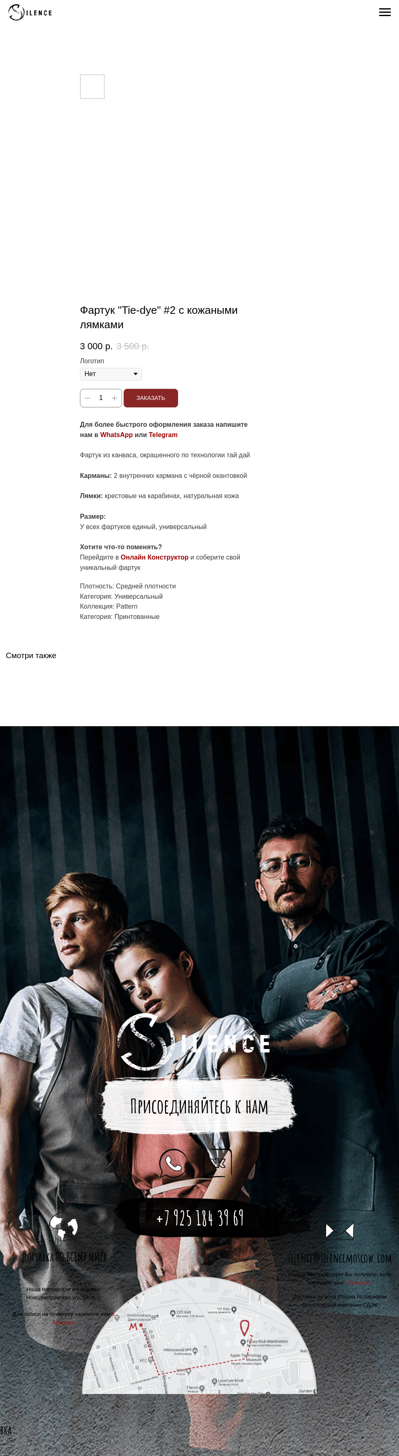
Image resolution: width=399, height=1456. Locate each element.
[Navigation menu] (385, 12)
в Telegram (358, 1283)
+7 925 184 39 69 (199, 1217)
